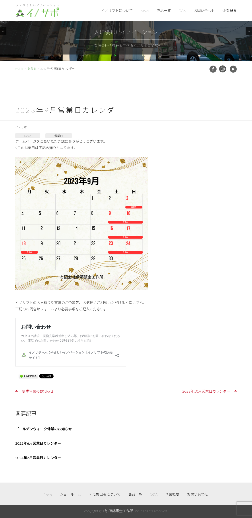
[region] (126, 30)
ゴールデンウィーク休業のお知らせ (43, 429)
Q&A (182, 10)
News (144, 10)
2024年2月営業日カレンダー (38, 458)
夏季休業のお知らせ (38, 391)
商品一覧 (164, 10)
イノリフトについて (117, 10)
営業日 (58, 136)
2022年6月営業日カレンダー (38, 443)
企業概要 (230, 10)
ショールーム (70, 494)
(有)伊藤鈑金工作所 (118, 511)
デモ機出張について (105, 494)
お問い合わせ (204, 10)
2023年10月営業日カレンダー (206, 391)
